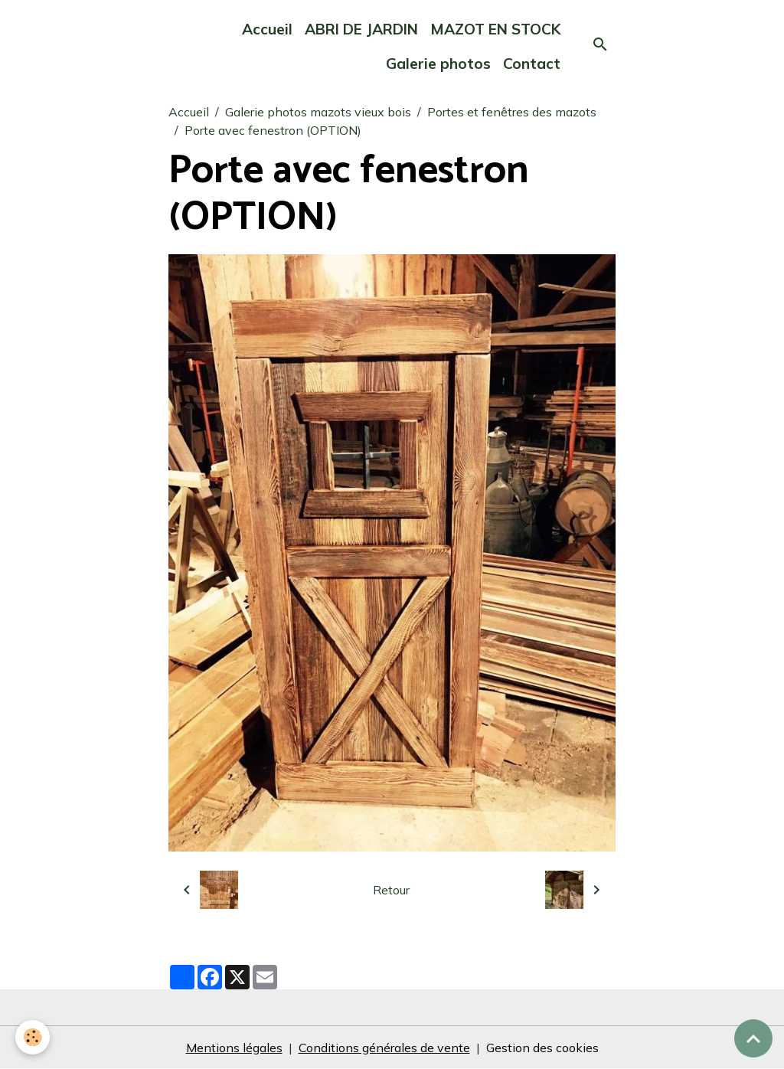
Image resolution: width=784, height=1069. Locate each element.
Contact (531, 63)
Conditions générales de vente (384, 1047)
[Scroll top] (753, 1038)
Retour (391, 889)
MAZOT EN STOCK (495, 29)
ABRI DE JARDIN (361, 29)
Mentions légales (234, 1047)
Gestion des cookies (542, 1047)
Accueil (267, 29)
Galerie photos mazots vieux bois (318, 111)
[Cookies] (32, 1037)
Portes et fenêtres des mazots (511, 111)
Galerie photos (438, 63)
